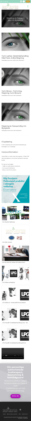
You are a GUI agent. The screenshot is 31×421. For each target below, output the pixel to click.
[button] (24, 1)
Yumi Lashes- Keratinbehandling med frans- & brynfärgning (15, 57)
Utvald (14, 60)
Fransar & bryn (9, 60)
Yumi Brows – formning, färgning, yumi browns (12, 92)
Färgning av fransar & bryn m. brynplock (14, 127)
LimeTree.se (25, 418)
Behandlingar (4, 60)
